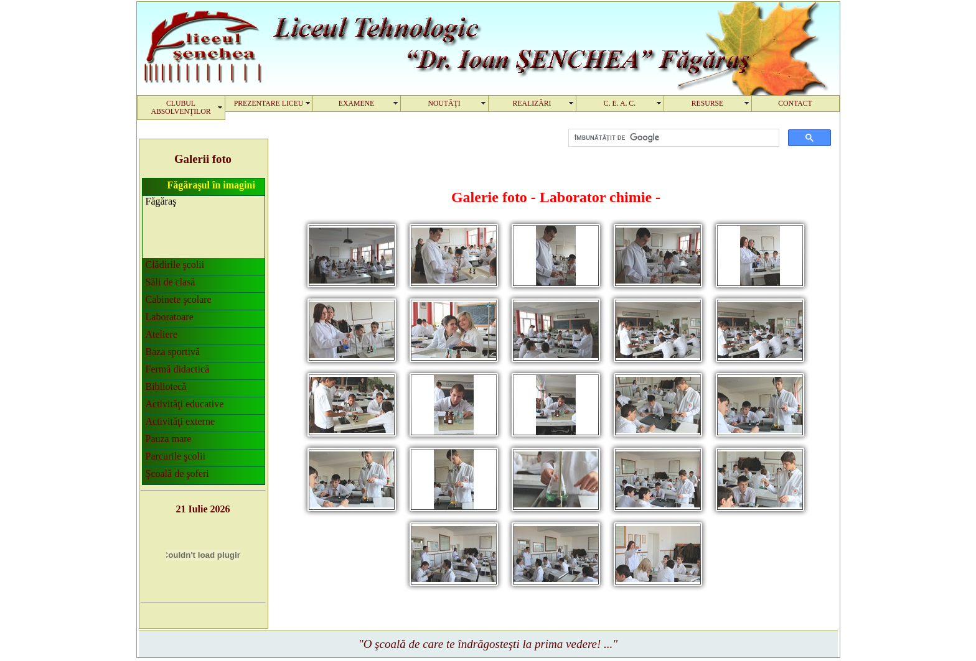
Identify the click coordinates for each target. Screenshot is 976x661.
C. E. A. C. (620, 103)
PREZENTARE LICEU (269, 103)
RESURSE (708, 103)
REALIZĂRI (531, 103)
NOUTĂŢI (444, 103)
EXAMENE (356, 103)
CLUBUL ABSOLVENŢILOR (180, 107)
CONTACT (795, 103)
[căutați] (673, 138)
